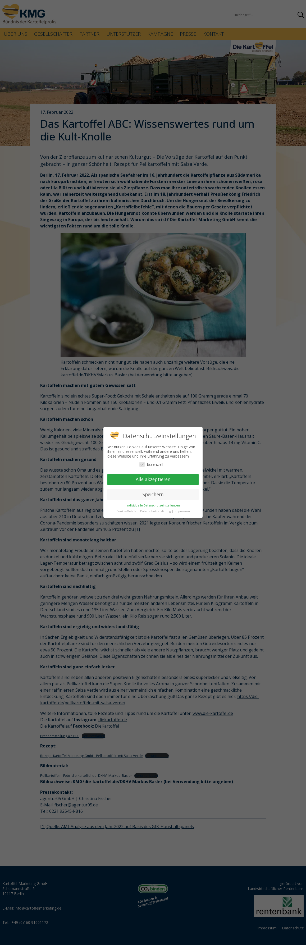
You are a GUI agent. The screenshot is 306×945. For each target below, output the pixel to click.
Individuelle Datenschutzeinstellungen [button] (153, 505)
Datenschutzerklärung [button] (155, 511)
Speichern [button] (153, 494)
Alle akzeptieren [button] (153, 479)
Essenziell (151, 464)
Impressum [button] (182, 511)
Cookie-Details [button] (126, 511)
